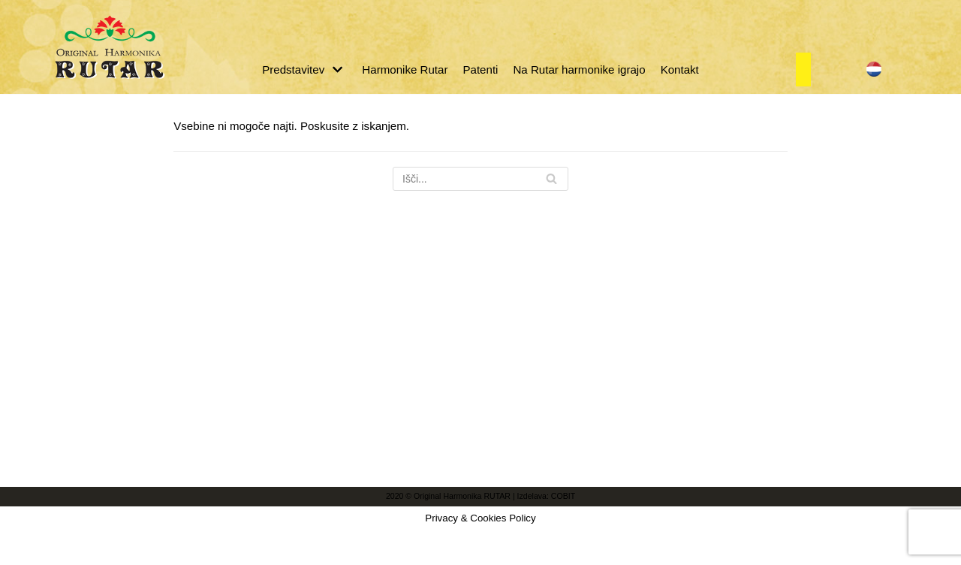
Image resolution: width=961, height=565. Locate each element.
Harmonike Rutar (405, 69)
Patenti (481, 69)
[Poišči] (480, 179)
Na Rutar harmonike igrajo (578, 69)
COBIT (562, 555)
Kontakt (678, 69)
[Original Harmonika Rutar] (109, 47)
